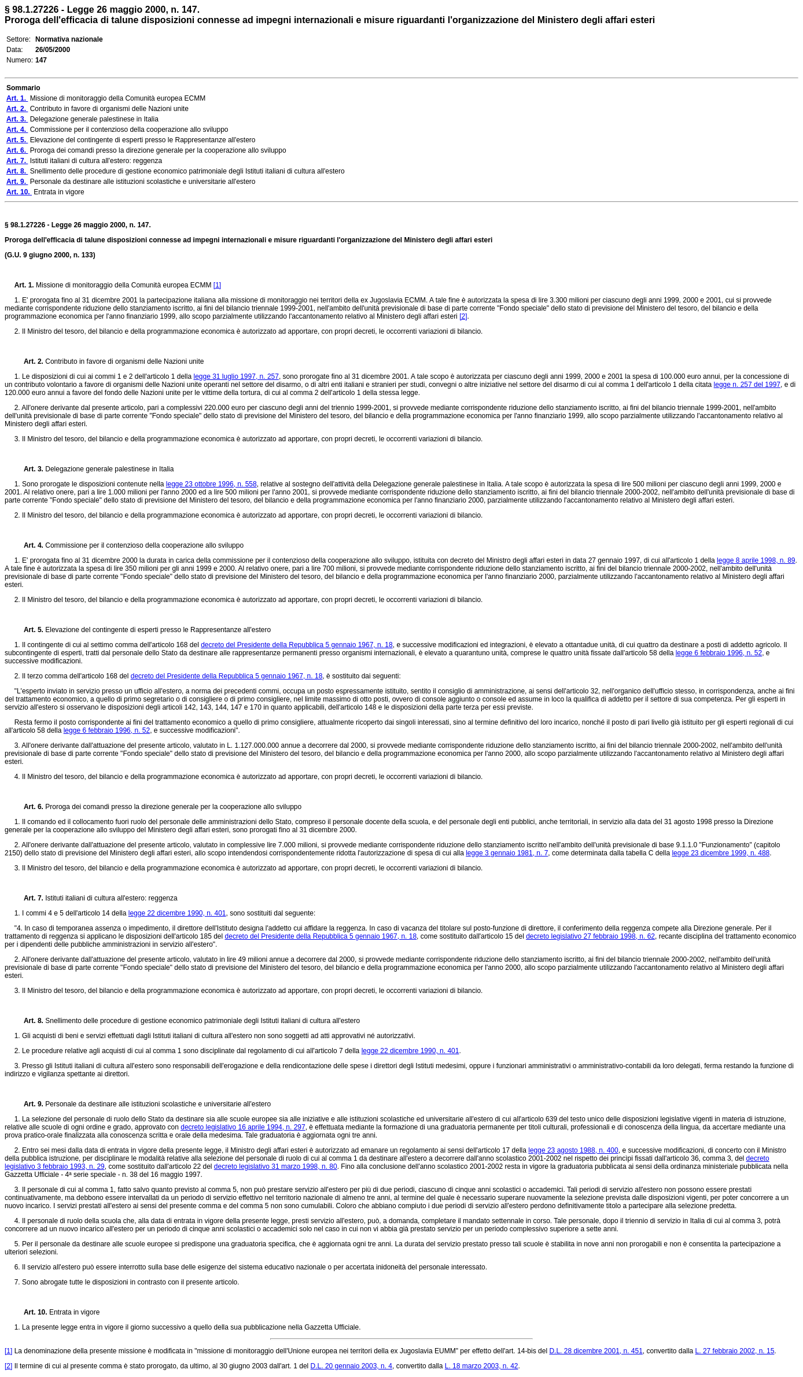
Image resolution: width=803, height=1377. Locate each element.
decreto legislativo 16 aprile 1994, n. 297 (243, 1127)
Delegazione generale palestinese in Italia (109, 469)
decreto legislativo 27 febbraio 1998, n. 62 (590, 936)
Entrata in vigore (74, 1312)
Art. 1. (25, 285)
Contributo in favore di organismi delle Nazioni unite (124, 361)
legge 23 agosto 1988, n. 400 (573, 1150)
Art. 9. (30, 1104)
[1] (217, 285)
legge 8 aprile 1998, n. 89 (756, 560)
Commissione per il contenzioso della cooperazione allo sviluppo (144, 545)
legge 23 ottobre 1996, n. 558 (211, 484)
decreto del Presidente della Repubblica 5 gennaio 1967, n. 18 (297, 645)
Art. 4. (30, 545)
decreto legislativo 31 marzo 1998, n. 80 (275, 1166)
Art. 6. (30, 807)
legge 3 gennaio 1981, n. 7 (507, 853)
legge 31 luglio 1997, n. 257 (235, 376)
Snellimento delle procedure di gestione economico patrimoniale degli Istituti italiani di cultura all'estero (202, 1021)
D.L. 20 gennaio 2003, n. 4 (351, 1366)
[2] (463, 316)
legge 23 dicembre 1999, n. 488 (720, 853)
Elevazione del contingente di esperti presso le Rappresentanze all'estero (158, 630)
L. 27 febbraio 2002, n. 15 (735, 1351)
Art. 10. (31, 1312)
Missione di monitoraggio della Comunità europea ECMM (124, 285)
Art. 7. (30, 898)
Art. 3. (30, 469)
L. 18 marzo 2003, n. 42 (481, 1366)
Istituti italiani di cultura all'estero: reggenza (111, 898)
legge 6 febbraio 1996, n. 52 (719, 653)
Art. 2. (30, 361)
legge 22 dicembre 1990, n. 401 (177, 913)
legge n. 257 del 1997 (747, 385)
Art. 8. (30, 1021)
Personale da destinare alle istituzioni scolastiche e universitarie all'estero (158, 1104)
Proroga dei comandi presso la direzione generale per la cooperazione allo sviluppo (173, 807)
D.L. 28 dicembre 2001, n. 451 (595, 1351)
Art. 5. (30, 630)
